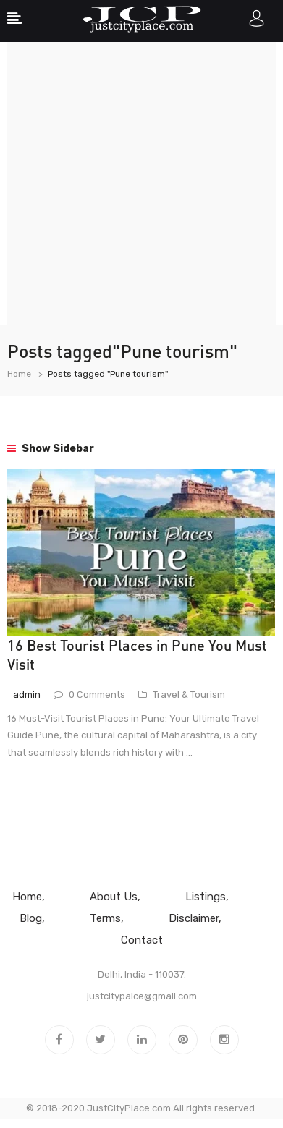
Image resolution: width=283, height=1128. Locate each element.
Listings (205, 896)
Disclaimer (194, 918)
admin (27, 694)
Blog (31, 918)
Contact (142, 940)
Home (19, 374)
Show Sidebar (50, 449)
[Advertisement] (141, 183)
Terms (105, 918)
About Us (114, 896)
